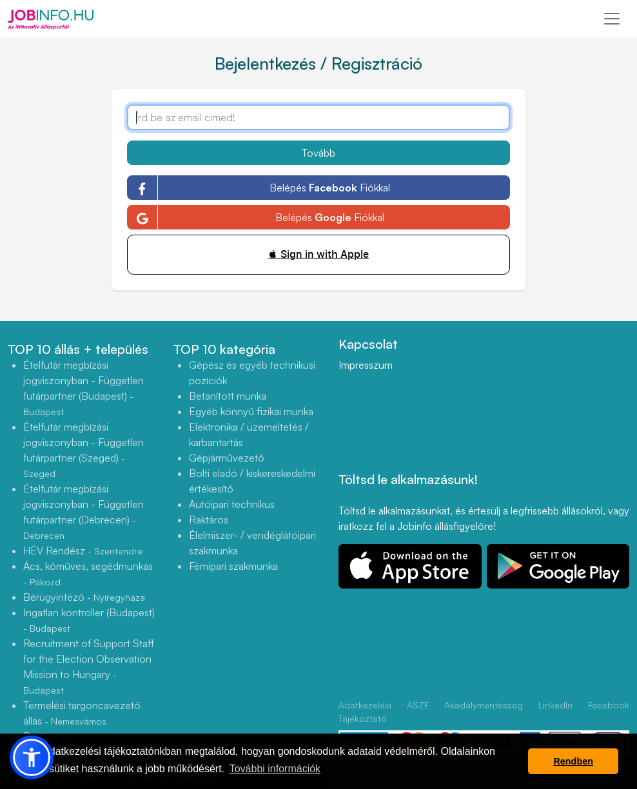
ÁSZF (418, 704)
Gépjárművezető (226, 457)
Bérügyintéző (84, 596)
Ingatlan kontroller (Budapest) (89, 620)
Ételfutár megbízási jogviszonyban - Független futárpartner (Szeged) (83, 449)
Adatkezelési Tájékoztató (364, 711)
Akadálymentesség (483, 704)
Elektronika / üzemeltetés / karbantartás (249, 434)
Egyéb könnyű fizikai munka (251, 411)
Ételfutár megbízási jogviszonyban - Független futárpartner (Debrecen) (83, 511)
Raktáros (208, 519)
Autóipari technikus (232, 504)
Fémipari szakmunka (233, 566)
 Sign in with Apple (318, 254)
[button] (31, 757)
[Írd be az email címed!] (319, 117)
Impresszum (365, 364)
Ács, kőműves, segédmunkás (88, 573)
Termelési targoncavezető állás (82, 713)
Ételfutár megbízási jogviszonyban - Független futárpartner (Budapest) (83, 387)
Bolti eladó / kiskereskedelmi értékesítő (252, 481)
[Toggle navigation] (611, 18)
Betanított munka (227, 395)
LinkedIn (555, 704)
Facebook (608, 704)
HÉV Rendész (82, 550)
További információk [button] (275, 768)
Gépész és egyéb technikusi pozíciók (252, 372)
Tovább (318, 152)
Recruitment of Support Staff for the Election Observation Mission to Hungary (88, 666)
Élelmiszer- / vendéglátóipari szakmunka (252, 543)
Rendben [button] (573, 761)
